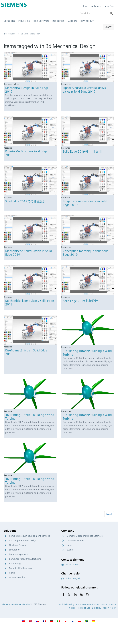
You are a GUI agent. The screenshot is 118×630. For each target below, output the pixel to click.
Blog (85, 6)
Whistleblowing (66, 604)
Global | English (71, 578)
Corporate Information (87, 604)
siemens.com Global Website (16, 604)
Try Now (109, 6)
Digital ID (96, 607)
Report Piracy (109, 607)
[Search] (111, 13)
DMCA (103, 604)
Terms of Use (83, 607)
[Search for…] (96, 13)
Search (108, 26)
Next (109, 514)
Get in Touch (69, 564)
